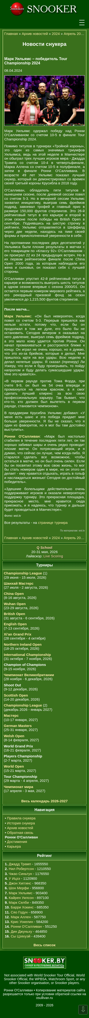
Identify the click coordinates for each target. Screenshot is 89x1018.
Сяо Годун (19, 912)
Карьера (14, 846)
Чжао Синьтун (20, 874)
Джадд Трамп (20, 864)
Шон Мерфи (19, 888)
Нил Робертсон (21, 869)
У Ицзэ (14, 878)
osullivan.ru (44, 998)
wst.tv (82, 530)
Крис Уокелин (22, 922)
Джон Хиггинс (20, 883)
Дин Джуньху (21, 931)
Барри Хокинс (22, 907)
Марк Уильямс (21, 893)
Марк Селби (19, 902)
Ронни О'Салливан (26, 926)
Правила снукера (21, 818)
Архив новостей (35, 34)
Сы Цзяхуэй (20, 936)
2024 (56, 34)
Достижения (17, 842)
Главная (11, 34)
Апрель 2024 (74, 34)
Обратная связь (20, 833)
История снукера (21, 823)
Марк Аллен (21, 917)
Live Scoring (53, 556)
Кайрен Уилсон (21, 898)
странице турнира (53, 523)
